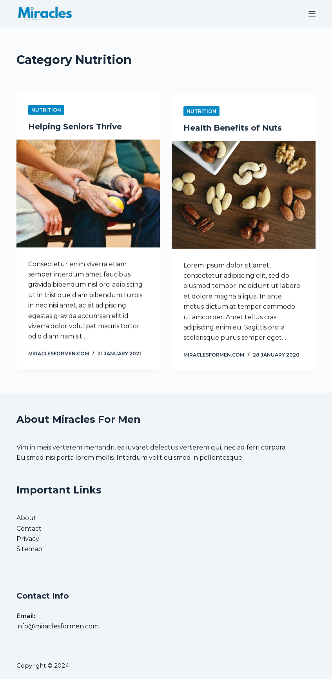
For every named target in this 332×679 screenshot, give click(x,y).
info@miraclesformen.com (57, 626)
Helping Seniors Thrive (75, 127)
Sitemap (29, 549)
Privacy (27, 538)
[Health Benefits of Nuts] (243, 197)
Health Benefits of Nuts (232, 130)
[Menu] (312, 13)
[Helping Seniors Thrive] (88, 194)
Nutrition (46, 110)
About (26, 518)
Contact (29, 528)
